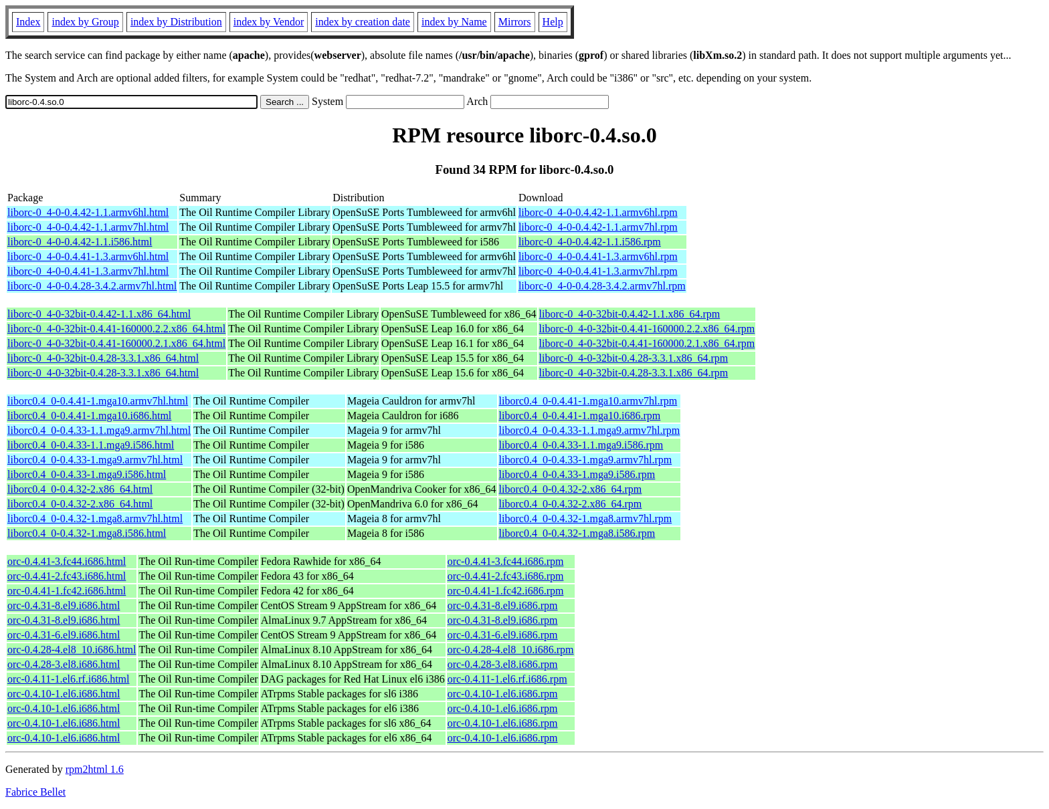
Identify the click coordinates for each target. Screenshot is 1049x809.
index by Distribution (176, 21)
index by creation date (362, 21)
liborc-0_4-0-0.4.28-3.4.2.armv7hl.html (92, 286)
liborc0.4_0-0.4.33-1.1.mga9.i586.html (90, 445)
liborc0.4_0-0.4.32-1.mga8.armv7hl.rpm (585, 518)
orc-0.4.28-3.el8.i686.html (63, 664)
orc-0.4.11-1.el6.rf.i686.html (68, 679)
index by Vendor (268, 21)
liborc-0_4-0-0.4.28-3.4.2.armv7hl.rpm (602, 286)
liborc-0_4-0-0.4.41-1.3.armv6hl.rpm (598, 256)
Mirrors (514, 21)
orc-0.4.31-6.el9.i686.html (63, 635)
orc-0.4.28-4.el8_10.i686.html (71, 649)
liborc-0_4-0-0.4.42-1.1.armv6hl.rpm (598, 212)
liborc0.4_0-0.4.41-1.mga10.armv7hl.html (97, 401)
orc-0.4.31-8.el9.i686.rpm (503, 605)
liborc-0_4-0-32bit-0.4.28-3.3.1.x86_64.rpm (634, 358)
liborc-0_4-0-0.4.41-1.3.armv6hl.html (88, 256)
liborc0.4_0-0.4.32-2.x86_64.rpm (570, 489)
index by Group (85, 21)
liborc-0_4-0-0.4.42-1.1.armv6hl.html (88, 212)
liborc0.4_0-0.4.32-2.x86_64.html (80, 489)
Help (553, 21)
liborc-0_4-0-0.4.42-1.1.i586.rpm (589, 241)
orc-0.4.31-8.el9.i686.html (63, 605)
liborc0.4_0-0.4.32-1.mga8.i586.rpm (577, 533)
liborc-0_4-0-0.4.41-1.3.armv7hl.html (88, 271)
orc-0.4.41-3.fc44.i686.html (66, 561)
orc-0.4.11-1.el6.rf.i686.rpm (507, 679)
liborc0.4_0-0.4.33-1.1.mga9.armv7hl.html (99, 430)
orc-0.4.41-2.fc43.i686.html (66, 576)
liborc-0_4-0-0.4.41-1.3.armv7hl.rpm (598, 271)
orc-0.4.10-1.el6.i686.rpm (503, 693)
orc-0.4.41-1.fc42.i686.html (66, 590)
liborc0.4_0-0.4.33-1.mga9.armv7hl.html (95, 459)
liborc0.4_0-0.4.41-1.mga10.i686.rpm (580, 415)
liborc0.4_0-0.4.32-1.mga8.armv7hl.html (95, 518)
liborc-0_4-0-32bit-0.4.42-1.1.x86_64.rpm (630, 314)
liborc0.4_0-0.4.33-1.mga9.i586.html (86, 474)
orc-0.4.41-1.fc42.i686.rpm (506, 590)
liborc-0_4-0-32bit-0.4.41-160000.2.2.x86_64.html (116, 328)
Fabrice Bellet (35, 792)
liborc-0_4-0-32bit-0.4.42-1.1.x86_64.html (99, 314)
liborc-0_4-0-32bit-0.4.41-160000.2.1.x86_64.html (116, 343)
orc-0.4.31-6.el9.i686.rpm (503, 635)
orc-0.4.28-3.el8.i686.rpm (503, 664)
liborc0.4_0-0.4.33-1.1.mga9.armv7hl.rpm (589, 430)
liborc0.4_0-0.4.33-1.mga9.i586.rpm (577, 474)
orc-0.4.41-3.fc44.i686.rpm (506, 561)
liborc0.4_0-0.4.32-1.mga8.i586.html (86, 533)
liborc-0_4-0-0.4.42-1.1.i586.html (79, 241)
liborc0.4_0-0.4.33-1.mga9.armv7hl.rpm (585, 459)
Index (28, 21)
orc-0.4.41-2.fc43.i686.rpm (506, 576)
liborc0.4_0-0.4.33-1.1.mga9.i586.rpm (581, 445)
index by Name (454, 21)
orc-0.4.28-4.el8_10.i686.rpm (511, 649)
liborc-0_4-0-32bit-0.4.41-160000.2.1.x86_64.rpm (647, 343)
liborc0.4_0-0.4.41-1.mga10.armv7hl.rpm (588, 401)
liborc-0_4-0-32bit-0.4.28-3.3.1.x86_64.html (103, 358)
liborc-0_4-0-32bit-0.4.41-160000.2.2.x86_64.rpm (647, 328)
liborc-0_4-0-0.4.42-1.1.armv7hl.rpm (598, 227)
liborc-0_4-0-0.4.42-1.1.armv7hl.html (88, 227)
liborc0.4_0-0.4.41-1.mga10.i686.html (89, 415)
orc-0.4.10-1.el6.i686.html (63, 693)
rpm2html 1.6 (95, 769)
